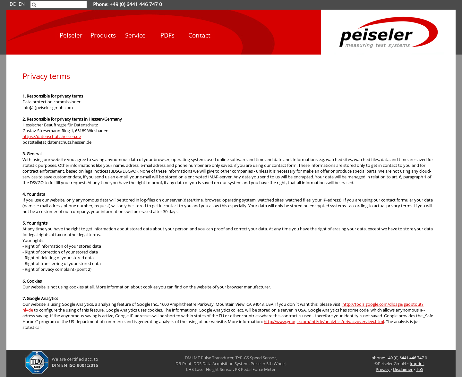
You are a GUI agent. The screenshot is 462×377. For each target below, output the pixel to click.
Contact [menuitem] (199, 35)
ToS (419, 369)
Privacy (383, 369)
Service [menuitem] (135, 35)
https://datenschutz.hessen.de (51, 136)
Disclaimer (403, 369)
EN (22, 4)
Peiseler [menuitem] (71, 35)
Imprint (417, 363)
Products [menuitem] (103, 35)
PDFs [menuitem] (167, 35)
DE (13, 4)
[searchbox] (58, 4)
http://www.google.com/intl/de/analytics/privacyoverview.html (324, 321)
